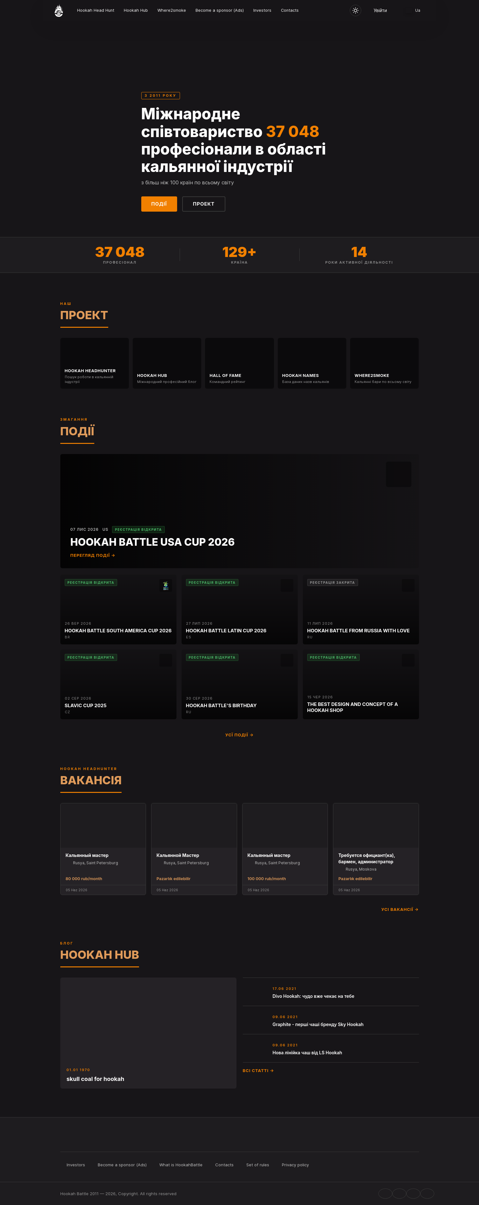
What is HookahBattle (181, 1164)
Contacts (290, 10)
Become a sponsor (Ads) (220, 10)
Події (159, 204)
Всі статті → (258, 1070)
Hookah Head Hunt (95, 10)
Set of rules (257, 1164)
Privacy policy (295, 1164)
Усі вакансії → (400, 909)
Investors (262, 10)
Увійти (380, 10)
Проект (204, 204)
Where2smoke (171, 10)
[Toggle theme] (355, 10)
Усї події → (239, 734)
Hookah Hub (136, 10)
